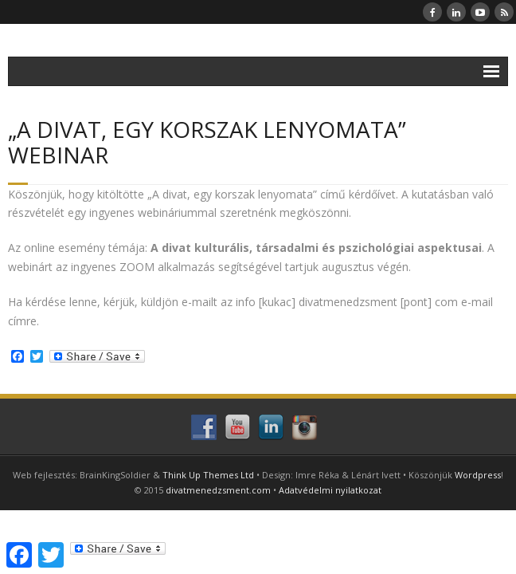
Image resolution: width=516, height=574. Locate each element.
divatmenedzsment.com (218, 490)
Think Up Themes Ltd (208, 475)
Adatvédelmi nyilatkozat (330, 490)
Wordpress (478, 475)
